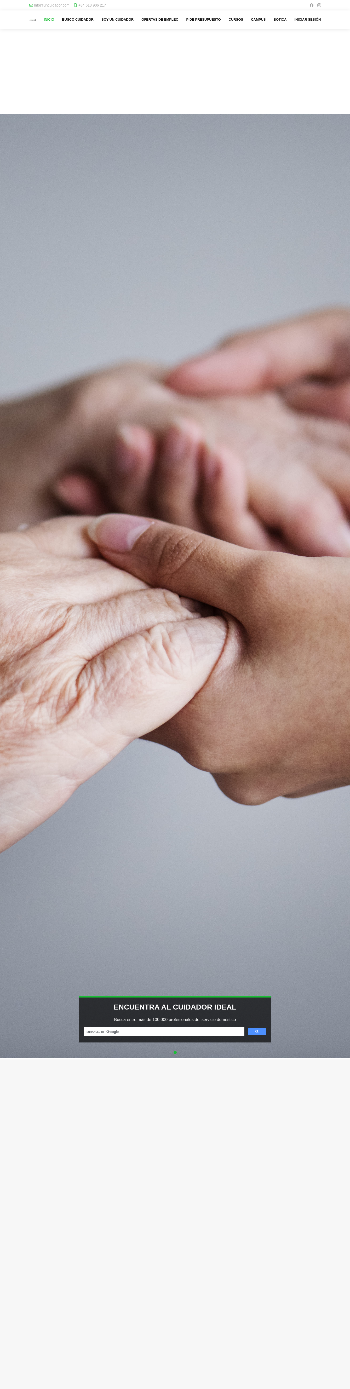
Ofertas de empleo (159, 19)
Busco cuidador (78, 19)
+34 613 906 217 (92, 5)
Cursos (236, 19)
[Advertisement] (175, 75)
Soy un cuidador (117, 19)
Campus (258, 19)
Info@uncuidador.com (52, 5)
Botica (280, 19)
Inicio (49, 19)
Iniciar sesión (307, 19)
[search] (164, 1032)
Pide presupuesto (203, 19)
